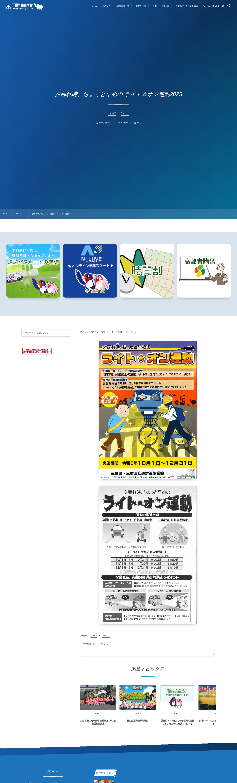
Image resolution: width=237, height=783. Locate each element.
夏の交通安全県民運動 (137, 724)
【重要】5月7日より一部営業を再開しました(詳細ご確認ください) (177, 725)
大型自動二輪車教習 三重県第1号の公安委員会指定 (98, 725)
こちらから (129, 332)
